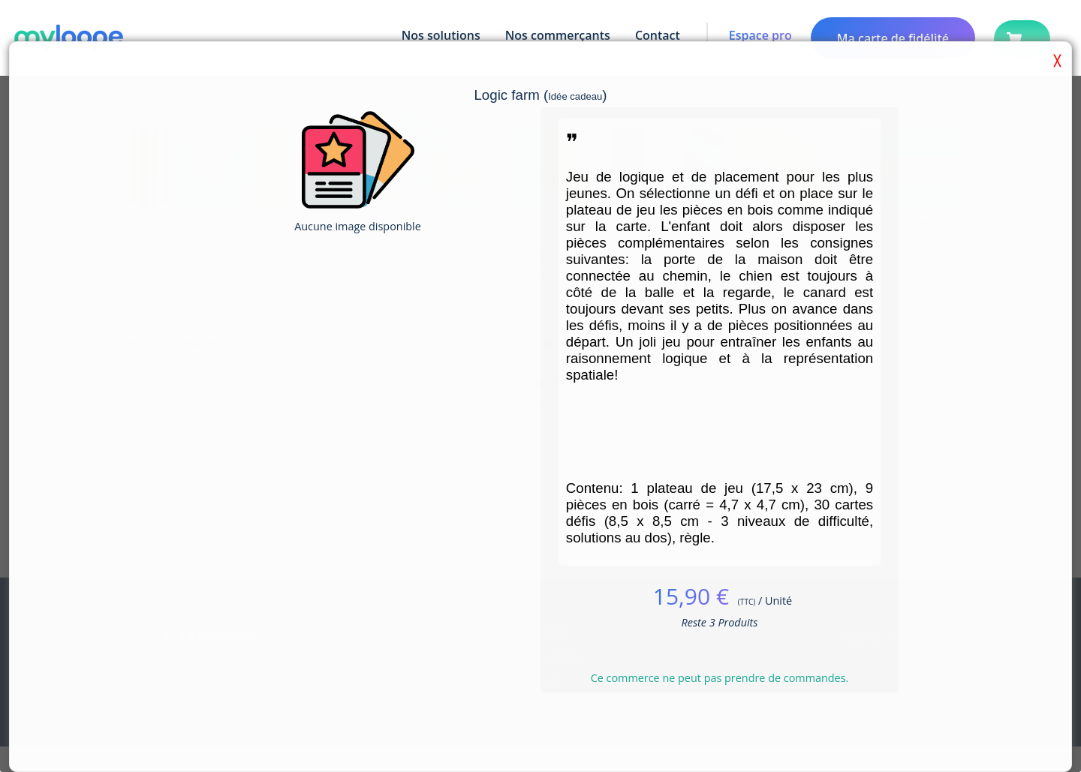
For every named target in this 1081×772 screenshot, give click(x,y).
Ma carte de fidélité (893, 38)
